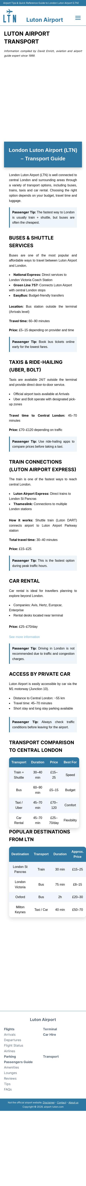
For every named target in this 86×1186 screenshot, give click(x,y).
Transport (51, 1056)
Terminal (50, 1029)
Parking (10, 1056)
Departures (12, 1040)
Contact (61, 1102)
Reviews (10, 1078)
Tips (7, 1084)
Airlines (9, 1051)
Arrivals (9, 1034)
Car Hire (49, 1034)
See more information (24, 637)
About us (73, 1102)
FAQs (8, 1089)
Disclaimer (49, 1102)
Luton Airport (44, 20)
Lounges (10, 1073)
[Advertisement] (38, 99)
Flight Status (13, 1045)
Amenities (11, 1067)
